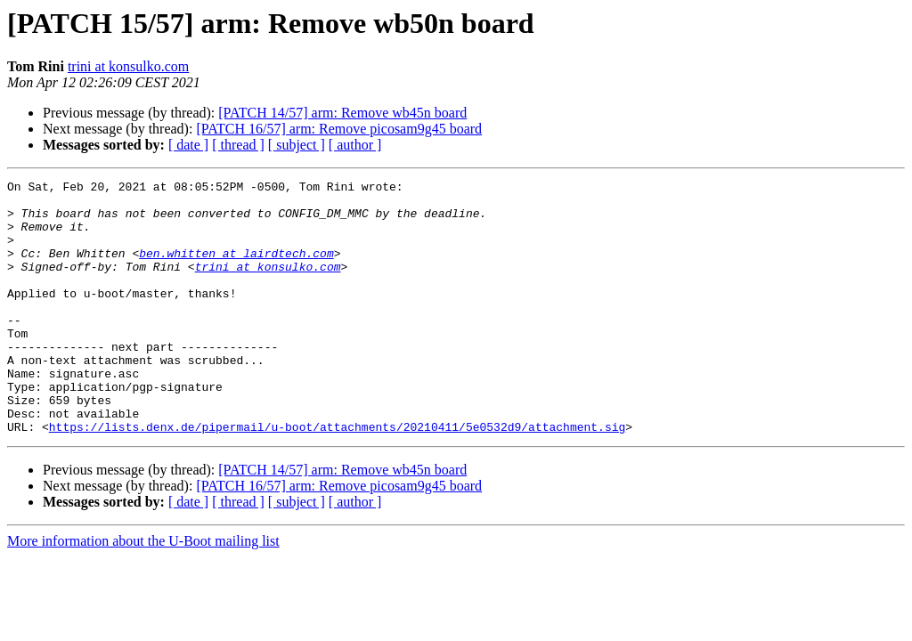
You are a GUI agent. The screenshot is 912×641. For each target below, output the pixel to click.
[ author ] (355, 144)
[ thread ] (238, 144)
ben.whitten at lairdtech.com (236, 269)
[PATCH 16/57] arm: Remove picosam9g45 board (339, 128)
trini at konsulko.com (128, 66)
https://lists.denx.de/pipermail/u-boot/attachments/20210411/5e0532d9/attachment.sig (337, 477)
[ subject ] (296, 144)
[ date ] (188, 144)
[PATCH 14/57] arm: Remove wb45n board (342, 112)
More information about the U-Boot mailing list (143, 591)
